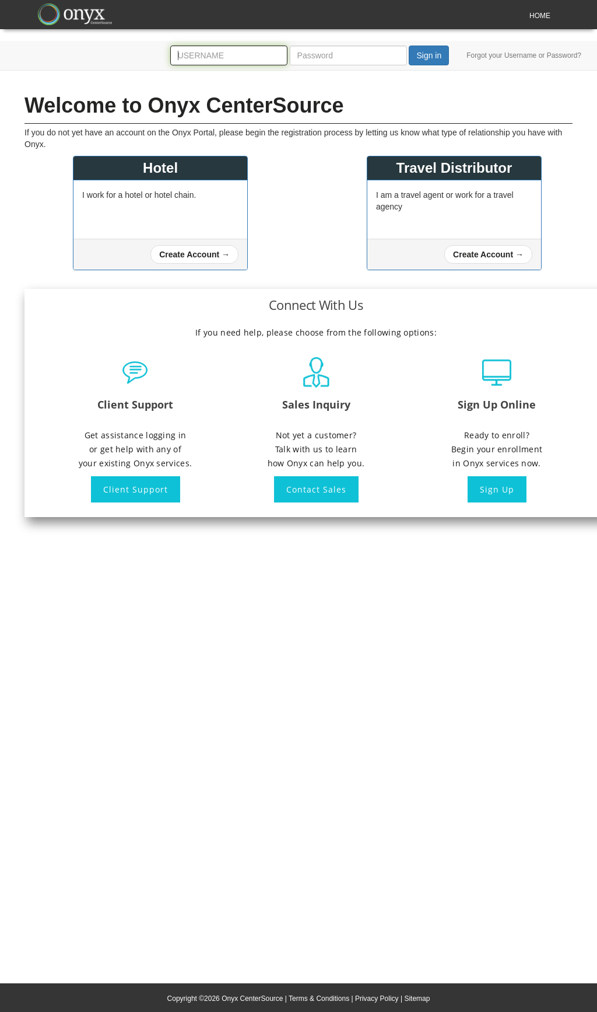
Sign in (428, 55)
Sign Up (497, 489)
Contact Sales (316, 489)
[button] (194, 254)
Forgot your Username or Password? (523, 55)
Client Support (135, 489)
